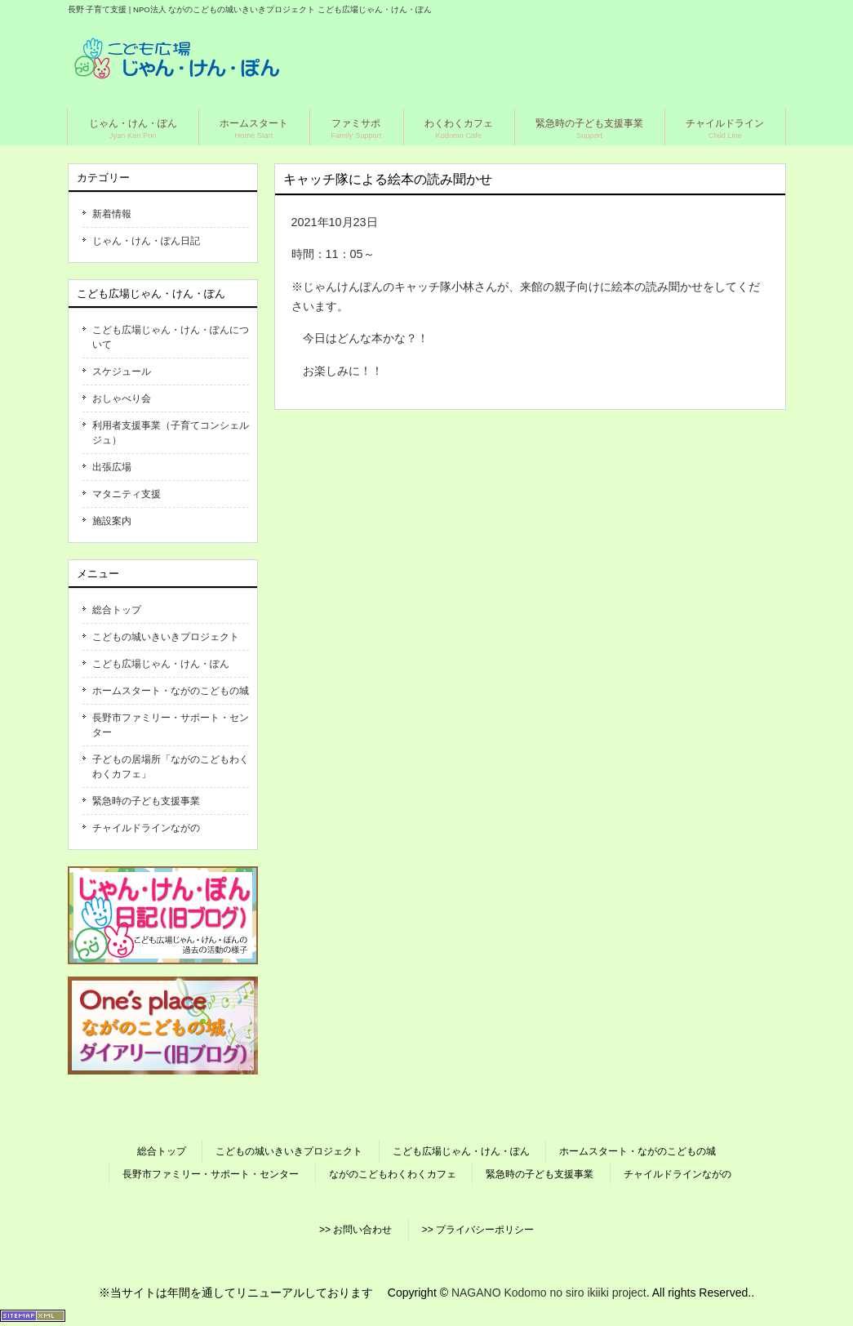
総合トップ (116, 610)
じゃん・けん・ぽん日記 (146, 241)
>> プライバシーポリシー (478, 1229)
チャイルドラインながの (146, 828)
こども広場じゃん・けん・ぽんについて (170, 337)
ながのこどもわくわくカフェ (392, 1174)
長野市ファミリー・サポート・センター (170, 725)
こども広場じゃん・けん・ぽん (160, 664)
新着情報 (111, 214)
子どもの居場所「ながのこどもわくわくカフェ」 (170, 767)
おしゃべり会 (121, 398)
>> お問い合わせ (355, 1229)
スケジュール (121, 371)
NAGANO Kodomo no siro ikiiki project (548, 1292)
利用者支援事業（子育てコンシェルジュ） (170, 433)
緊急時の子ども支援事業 (146, 801)
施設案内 (111, 521)
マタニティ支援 (126, 494)
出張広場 (111, 467)
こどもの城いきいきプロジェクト (165, 637)
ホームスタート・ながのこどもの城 (170, 690)
